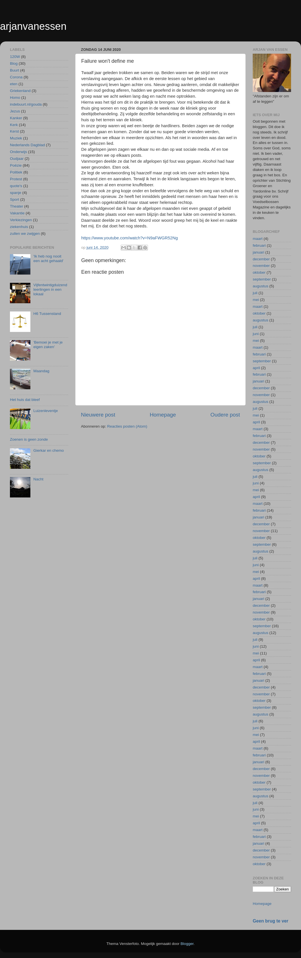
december (261, 259)
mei (256, 300)
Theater (16, 206)
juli (255, 293)
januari (258, 252)
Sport (14, 199)
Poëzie (16, 165)
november (261, 265)
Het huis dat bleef (25, 400)
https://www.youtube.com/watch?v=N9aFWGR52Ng (129, 238)
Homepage (163, 415)
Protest (16, 179)
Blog (14, 63)
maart (258, 239)
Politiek (16, 172)
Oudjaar (17, 158)
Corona (16, 77)
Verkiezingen (21, 220)
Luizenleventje (45, 411)
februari (259, 245)
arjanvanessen (33, 26)
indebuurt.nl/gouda (26, 104)
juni (256, 334)
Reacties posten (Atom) (127, 426)
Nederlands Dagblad (27, 145)
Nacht (38, 479)
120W (15, 57)
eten (13, 84)
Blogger (187, 944)
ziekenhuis (19, 227)
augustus (260, 286)
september (262, 279)
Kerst (14, 131)
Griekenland (20, 91)
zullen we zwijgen (25, 233)
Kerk (14, 125)
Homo (15, 97)
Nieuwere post (98, 415)
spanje (15, 193)
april (256, 368)
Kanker (16, 118)
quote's (16, 186)
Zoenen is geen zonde (29, 439)
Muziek (16, 138)
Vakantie (17, 213)
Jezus (15, 111)
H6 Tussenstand (47, 313)
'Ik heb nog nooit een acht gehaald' (48, 258)
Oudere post (225, 415)
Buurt (14, 70)
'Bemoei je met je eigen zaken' (47, 344)
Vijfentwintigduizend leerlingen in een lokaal (50, 289)
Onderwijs (18, 152)
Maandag (41, 371)
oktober (259, 272)
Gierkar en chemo (48, 450)
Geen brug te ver (270, 921)
